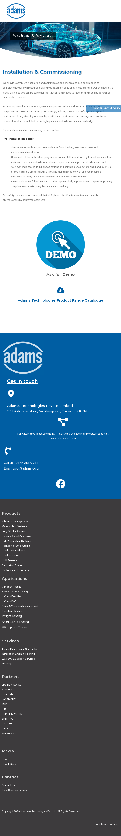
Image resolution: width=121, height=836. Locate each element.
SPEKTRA (7, 718)
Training (6, 663)
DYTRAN (7, 723)
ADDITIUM (8, 689)
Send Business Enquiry (106, 108)
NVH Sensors (9, 560)
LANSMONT (8, 699)
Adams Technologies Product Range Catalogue (60, 300)
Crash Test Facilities (13, 550)
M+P (4, 704)
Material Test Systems (14, 526)
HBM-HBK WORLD (12, 713)
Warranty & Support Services (18, 658)
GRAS (5, 728)
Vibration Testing (11, 586)
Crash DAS (10, 601)
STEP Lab (7, 694)
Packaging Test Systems (16, 545)
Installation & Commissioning (18, 653)
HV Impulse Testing (15, 627)
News (5, 759)
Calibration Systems (13, 565)
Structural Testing (12, 610)
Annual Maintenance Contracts (19, 648)
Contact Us (8, 784)
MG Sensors (9, 733)
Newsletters (9, 764)
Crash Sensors (10, 555)
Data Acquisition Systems (16, 540)
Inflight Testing (12, 616)
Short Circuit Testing (15, 622)
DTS (4, 709)
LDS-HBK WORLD (11, 684)
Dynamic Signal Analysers (16, 535)
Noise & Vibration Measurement (20, 605)
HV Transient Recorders (15, 569)
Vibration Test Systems (15, 521)
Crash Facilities (12, 596)
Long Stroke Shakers (14, 531)
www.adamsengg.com (63, 438)
